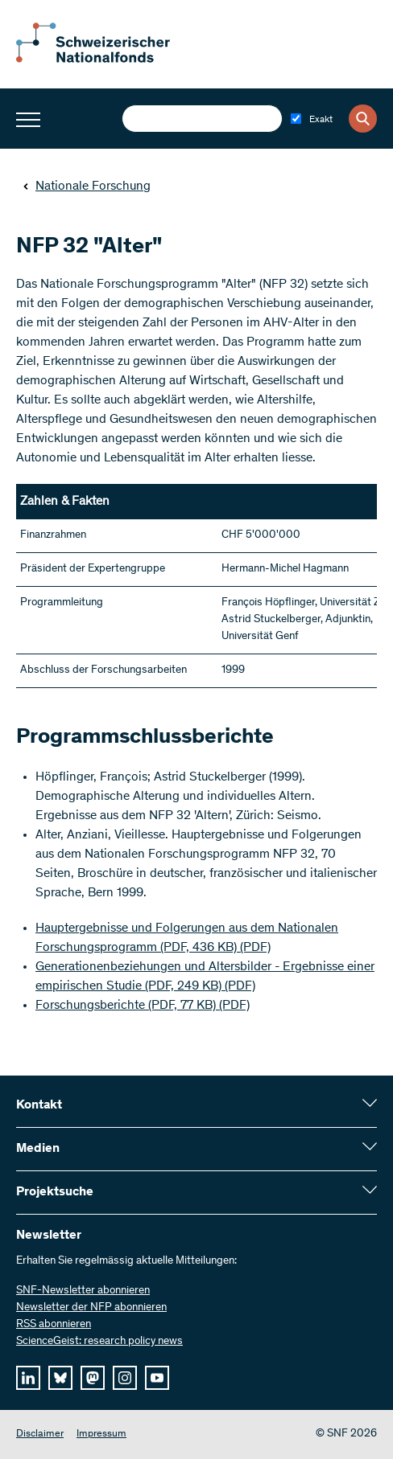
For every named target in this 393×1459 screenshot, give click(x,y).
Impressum (101, 1434)
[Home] (104, 59)
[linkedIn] (28, 1378)
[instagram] (125, 1378)
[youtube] (157, 1378)
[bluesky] (60, 1378)
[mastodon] (93, 1378)
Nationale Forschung (87, 186)
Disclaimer (40, 1434)
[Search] (363, 119)
